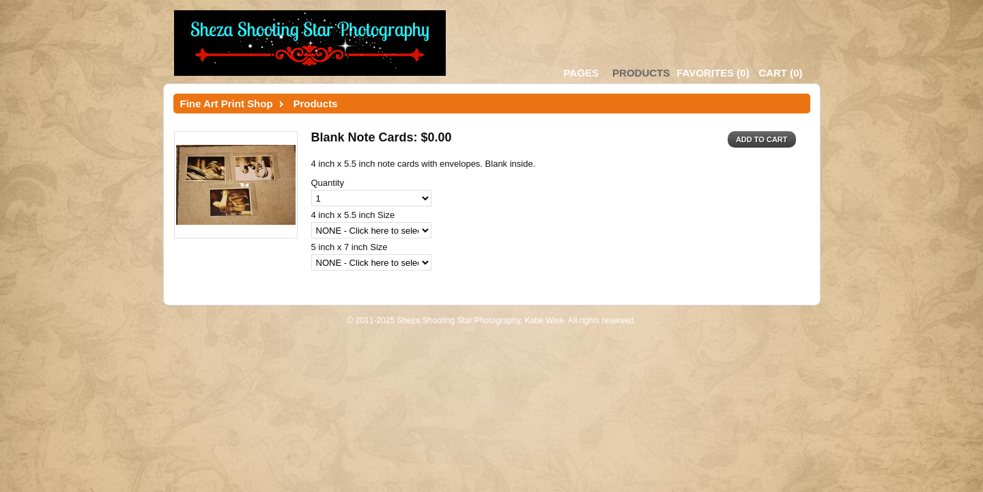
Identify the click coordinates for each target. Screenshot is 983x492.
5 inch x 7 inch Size (349, 247)
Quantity (327, 183)
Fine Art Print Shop (226, 103)
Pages (581, 73)
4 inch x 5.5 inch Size (353, 215)
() (712, 73)
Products (641, 73)
